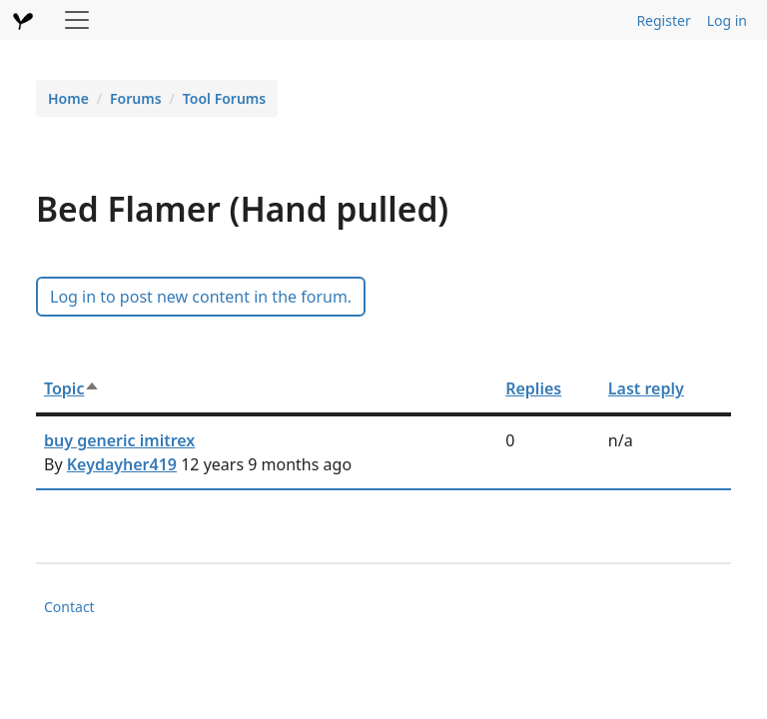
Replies (533, 388)
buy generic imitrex (119, 440)
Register (663, 20)
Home (68, 98)
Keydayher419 (122, 464)
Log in (727, 20)
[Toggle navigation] (77, 20)
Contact (69, 606)
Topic (72, 388)
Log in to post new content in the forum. (201, 297)
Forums (136, 98)
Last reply (646, 388)
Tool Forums (224, 98)
